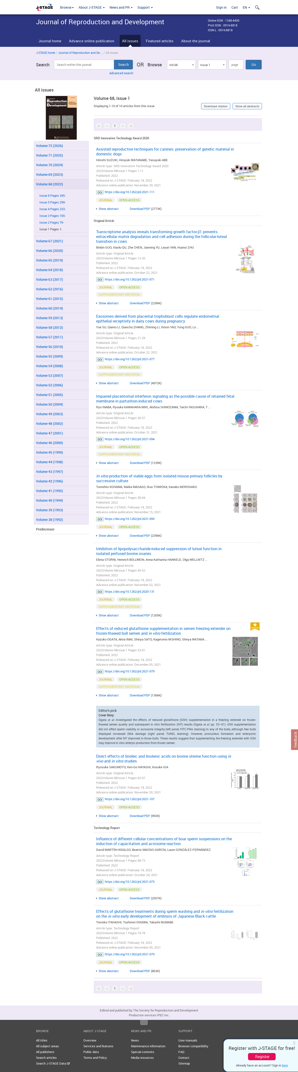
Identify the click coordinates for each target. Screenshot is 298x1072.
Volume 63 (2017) (49, 279)
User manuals (187, 1040)
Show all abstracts (247, 106)
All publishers (45, 1052)
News (135, 1040)
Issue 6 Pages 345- (52, 196)
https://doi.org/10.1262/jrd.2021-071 (130, 279)
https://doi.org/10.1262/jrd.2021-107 (130, 799)
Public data (91, 1052)
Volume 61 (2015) (49, 298)
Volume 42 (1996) (49, 481)
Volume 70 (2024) (49, 165)
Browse (67, 7)
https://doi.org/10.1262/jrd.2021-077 (130, 359)
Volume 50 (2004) (49, 404)
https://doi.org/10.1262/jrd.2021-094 (130, 439)
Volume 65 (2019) (49, 260)
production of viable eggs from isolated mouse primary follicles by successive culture (159, 478)
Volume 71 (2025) (49, 155)
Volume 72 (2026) (49, 145)
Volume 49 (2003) (49, 414)
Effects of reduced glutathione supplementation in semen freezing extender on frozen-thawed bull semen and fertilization (163, 631)
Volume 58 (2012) (49, 327)
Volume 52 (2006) (49, 385)
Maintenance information (148, 1046)
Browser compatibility (193, 1046)
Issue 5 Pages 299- (52, 202)
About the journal (195, 40)
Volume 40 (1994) (49, 500)
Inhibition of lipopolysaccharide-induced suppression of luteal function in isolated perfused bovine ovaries (159, 551)
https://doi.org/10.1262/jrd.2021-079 (130, 671)
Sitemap (184, 1063)
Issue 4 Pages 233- (52, 209)
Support (145, 7)
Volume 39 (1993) (49, 510)
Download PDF (140, 209)
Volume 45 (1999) (49, 452)
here (285, 1065)
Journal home (49, 40)
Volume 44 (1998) (49, 462)
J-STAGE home (45, 53)
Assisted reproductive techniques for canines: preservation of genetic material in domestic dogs (165, 151)
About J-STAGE (92, 7)
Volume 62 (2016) (49, 289)
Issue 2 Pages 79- (51, 222)
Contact (183, 1057)
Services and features (98, 1046)
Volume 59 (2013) (49, 318)
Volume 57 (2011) (49, 337)
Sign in (221, 7)
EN (246, 7)
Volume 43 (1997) (49, 471)
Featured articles (160, 40)
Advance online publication (91, 40)
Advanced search (121, 73)
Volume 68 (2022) (49, 184)
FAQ (181, 1052)
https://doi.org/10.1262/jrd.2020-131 (130, 591)
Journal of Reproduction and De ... (80, 53)
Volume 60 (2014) (49, 308)
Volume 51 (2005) (49, 394)
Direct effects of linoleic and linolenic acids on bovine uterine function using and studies (163, 759)
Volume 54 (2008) (49, 366)
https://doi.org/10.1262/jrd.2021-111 (130, 192)
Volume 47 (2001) (49, 433)
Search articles (46, 1057)
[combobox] (181, 64)
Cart (234, 7)
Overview (89, 1040)
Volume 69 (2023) (49, 174)
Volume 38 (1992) (49, 519)
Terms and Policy (95, 1057)
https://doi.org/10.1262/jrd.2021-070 (130, 954)
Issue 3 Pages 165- (52, 216)
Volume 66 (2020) (49, 250)
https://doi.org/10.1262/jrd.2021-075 (130, 881)
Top (144, 1022)
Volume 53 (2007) (49, 375)
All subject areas (47, 1046)
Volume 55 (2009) (49, 356)
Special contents (142, 1052)
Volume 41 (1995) (49, 490)
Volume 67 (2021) (49, 241)
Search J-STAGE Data (53, 1063)
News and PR (121, 7)
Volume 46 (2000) (49, 442)
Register (262, 1056)
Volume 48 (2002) (49, 423)
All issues (130, 40)
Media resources (142, 1057)
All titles (41, 1040)
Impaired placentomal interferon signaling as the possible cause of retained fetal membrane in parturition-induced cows (165, 399)
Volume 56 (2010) (49, 346)
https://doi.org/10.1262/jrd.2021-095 (130, 519)
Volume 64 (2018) (49, 270)
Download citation (216, 106)
